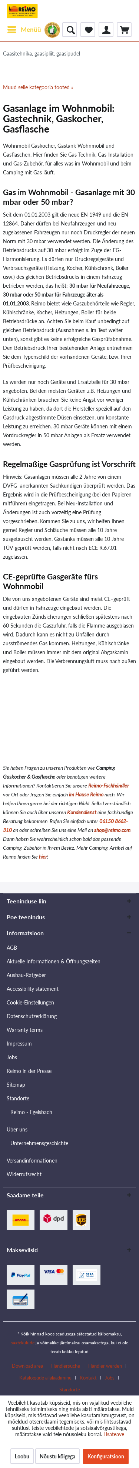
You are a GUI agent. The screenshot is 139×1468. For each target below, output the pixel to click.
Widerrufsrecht (24, 1174)
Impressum (19, 1043)
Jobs (12, 1057)
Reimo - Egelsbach (31, 1112)
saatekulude (22, 1342)
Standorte (18, 1098)
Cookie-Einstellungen (30, 1002)
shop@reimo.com (112, 830)
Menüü (24, 28)
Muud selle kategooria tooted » (38, 87)
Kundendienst (81, 812)
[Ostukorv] (124, 29)
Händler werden (105, 1366)
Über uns (17, 1129)
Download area (27, 1366)
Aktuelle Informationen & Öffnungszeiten (53, 961)
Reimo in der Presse (29, 1071)
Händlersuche (65, 1366)
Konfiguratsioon (105, 1456)
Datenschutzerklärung (32, 1016)
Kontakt (88, 1378)
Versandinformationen (32, 1160)
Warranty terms (25, 1030)
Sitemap (16, 1084)
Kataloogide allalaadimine (45, 1378)
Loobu (22, 1456)
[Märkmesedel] (87, 29)
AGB (12, 947)
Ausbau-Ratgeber (26, 975)
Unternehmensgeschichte (39, 1143)
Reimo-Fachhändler (108, 785)
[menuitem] (24, 29)
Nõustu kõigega (57, 1456)
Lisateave (113, 1434)
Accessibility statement (33, 989)
